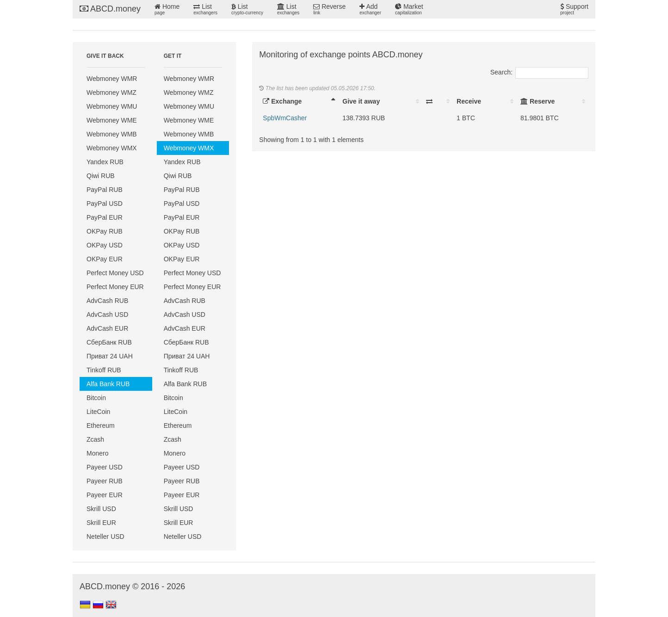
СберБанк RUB (109, 342)
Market (409, 9)
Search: (539, 72)
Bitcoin (96, 397)
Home (167, 9)
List (205, 9)
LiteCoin (98, 411)
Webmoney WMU (112, 106)
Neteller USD (105, 536)
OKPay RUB (105, 231)
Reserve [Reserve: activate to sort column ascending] (537, 101)
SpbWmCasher (285, 118)
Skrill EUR (101, 522)
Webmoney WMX (112, 148)
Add (370, 9)
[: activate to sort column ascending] (437, 101)
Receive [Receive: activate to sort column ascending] (469, 101)
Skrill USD (101, 508)
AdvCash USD (107, 314)
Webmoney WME (112, 120)
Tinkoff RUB (104, 370)
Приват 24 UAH (110, 356)
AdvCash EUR (107, 328)
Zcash (95, 439)
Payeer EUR (105, 495)
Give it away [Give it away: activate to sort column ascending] (361, 101)
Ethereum (101, 425)
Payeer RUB (105, 481)
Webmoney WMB (112, 134)
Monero (97, 453)
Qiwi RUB (101, 175)
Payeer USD (105, 467)
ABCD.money (110, 8)
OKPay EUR (105, 259)
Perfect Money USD (115, 273)
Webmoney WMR (112, 78)
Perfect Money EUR (115, 286)
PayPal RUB (105, 189)
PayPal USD (105, 203)
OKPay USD (105, 245)
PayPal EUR (105, 217)
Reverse (329, 9)
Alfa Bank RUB (108, 384)
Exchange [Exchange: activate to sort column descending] (282, 101)
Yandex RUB (105, 162)
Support (574, 9)
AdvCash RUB (107, 300)
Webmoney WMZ (111, 92)
